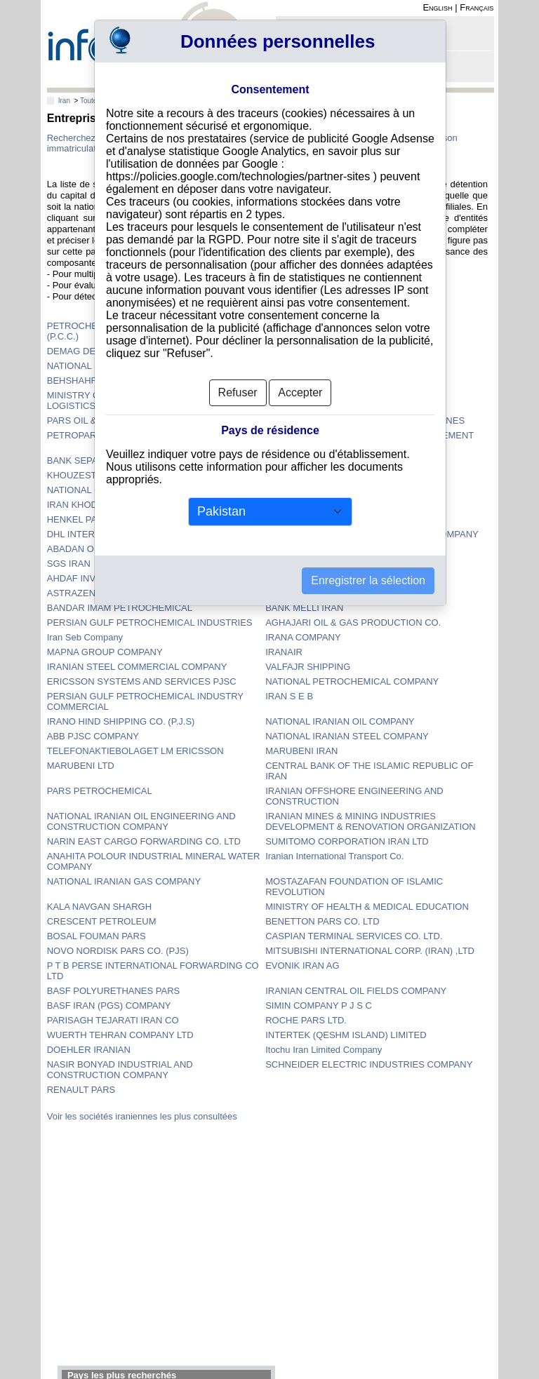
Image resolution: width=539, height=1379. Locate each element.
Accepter (300, 392)
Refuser (238, 392)
